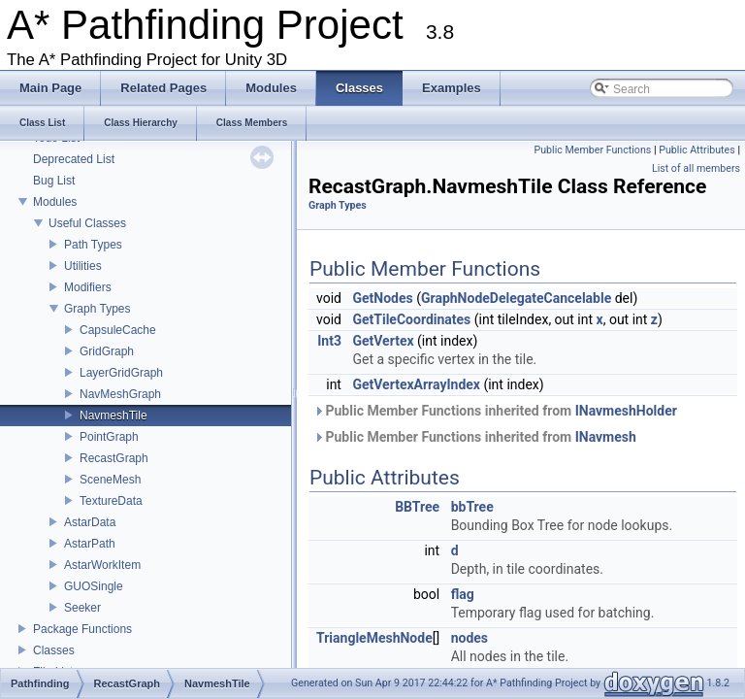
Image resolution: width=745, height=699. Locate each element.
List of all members (696, 168)
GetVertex (382, 341)
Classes (54, 650)
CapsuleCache (118, 330)
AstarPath (89, 543)
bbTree (472, 507)
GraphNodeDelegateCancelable (516, 298)
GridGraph (107, 351)
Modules (55, 202)
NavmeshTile (113, 415)
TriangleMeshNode (374, 638)
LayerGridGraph (121, 373)
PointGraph (109, 437)
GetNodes (382, 298)
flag (462, 594)
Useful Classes (87, 223)
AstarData (89, 522)
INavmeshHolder (626, 410)
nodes (469, 638)
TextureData (111, 501)
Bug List (54, 180)
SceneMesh (110, 479)
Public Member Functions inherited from (495, 410)
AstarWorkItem (102, 565)
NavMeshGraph (120, 394)
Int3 (329, 341)
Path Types (93, 244)
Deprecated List (73, 159)
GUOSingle (93, 586)
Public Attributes (697, 150)
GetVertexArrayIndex (416, 384)
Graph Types (97, 309)
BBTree (417, 507)
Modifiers (88, 287)
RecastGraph (114, 458)
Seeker (82, 608)
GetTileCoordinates (411, 319)
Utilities (83, 266)
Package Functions (82, 629)
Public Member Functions (593, 150)
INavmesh (605, 437)
